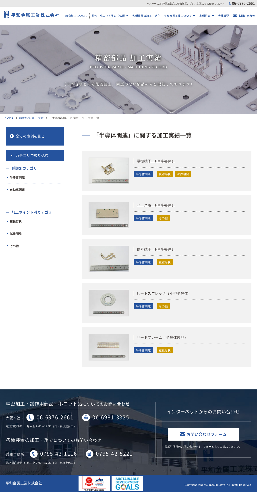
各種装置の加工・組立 (146, 16)
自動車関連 (17, 189)
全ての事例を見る (30, 136)
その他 (14, 246)
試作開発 (16, 233)
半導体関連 (17, 177)
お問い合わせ (246, 16)
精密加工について (76, 16)
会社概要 (223, 16)
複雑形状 (16, 221)
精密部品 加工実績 (31, 117)
